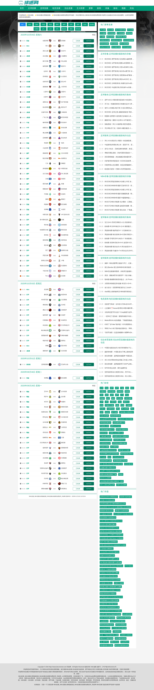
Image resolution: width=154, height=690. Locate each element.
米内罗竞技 (44, 300)
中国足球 (103, 391)
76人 (46, 276)
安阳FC (63, 92)
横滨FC (63, 66)
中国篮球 (129, 405)
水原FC (46, 97)
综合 (119, 402)
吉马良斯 (64, 391)
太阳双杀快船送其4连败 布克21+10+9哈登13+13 (116, 283)
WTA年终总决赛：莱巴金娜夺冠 (113, 368)
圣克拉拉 (45, 432)
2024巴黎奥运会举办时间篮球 (109, 453)
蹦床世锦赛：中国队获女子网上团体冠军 (116, 352)
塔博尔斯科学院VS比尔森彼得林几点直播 (113, 545)
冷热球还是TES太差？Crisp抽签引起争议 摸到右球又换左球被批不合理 (116, 312)
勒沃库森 (45, 158)
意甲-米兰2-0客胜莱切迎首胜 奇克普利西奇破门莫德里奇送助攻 (116, 100)
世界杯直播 (74, 680)
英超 (27, 41)
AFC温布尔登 (65, 214)
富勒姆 (63, 40)
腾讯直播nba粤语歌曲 (123, 618)
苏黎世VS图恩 (118, 583)
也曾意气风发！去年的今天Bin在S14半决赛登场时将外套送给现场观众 (116, 304)
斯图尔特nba (115, 642)
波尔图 (63, 396)
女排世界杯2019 (105, 443)
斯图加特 (45, 189)
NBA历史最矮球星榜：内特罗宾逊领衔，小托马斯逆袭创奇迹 (116, 271)
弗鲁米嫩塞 (64, 335)
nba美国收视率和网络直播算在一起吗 (111, 481)
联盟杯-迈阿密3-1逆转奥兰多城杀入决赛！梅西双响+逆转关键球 (116, 116)
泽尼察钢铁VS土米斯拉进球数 (109, 600)
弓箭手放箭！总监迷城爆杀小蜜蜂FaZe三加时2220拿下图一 (116, 332)
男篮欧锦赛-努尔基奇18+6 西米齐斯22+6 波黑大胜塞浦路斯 (116, 234)
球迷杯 (121, 474)
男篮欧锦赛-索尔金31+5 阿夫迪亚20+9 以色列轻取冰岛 (116, 246)
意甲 (116, 388)
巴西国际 (45, 320)
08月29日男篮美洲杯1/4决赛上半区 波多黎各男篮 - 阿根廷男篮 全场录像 (116, 189)
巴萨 (101, 412)
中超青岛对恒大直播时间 (120, 436)
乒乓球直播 (120, 33)
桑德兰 (63, 199)
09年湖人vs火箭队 (124, 450)
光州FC (46, 71)
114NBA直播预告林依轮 (114, 676)
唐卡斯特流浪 (44, 219)
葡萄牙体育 (64, 412)
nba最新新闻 (104, 621)
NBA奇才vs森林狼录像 (43, 678)
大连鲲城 (64, 133)
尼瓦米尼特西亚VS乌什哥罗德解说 (110, 611)
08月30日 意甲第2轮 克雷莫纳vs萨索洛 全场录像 (116, 75)
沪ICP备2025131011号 (109, 667)
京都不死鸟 (44, 112)
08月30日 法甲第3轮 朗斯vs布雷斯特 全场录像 (116, 63)
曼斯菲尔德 (64, 250)
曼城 (113, 398)
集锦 (115, 8)
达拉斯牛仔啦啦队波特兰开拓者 (110, 471)
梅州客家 (45, 122)
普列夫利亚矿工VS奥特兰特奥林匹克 (111, 535)
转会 (127, 395)
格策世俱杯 (103, 433)
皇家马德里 (111, 391)
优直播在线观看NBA (111, 678)
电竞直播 (56, 8)
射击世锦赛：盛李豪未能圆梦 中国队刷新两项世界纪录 (116, 356)
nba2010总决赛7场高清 (117, 621)
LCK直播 (103, 33)
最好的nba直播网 (105, 478)
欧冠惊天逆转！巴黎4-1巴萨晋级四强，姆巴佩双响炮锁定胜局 (116, 169)
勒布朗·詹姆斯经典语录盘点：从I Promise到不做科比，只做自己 (116, 279)
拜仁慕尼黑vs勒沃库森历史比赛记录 (111, 464)
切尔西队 (119, 398)
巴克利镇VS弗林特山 (106, 548)
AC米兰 (102, 409)
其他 (132, 8)
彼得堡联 (64, 225)
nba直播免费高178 (119, 422)
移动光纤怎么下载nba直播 (96, 678)
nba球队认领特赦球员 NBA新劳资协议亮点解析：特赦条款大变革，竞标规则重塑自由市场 (116, 291)
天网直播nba (117, 631)
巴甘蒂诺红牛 (65, 325)
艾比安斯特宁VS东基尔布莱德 (123, 514)
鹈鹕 (46, 346)
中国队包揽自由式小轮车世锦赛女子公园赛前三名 (116, 348)
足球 (101, 388)
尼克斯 (63, 276)
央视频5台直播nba (126, 635)
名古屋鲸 (45, 56)
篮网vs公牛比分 (115, 426)
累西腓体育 (44, 335)
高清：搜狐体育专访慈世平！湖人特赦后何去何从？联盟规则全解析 (116, 275)
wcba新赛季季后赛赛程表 (108, 419)
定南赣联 (45, 138)
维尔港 (46, 245)
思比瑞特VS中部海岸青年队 (108, 576)
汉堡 (46, 179)
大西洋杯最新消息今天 (107, 429)
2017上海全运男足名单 (107, 485)
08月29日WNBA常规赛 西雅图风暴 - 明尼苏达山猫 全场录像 (116, 194)
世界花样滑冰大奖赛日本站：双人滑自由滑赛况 (116, 376)
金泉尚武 (45, 81)
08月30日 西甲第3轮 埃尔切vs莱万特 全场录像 (116, 71)
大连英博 (45, 148)
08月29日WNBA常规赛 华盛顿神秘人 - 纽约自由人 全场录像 (116, 198)
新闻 (99, 8)
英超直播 (44, 680)
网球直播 (129, 33)
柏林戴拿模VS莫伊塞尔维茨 (108, 604)
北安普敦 (64, 245)
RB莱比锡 (64, 168)
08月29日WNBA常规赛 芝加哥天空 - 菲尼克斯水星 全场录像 (116, 185)
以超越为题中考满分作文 (107, 467)
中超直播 (58, 680)
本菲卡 (46, 402)
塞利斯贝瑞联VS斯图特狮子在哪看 (110, 586)
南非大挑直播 (124, 43)
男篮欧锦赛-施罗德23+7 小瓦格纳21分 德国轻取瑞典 (116, 230)
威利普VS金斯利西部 (121, 510)
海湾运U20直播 (105, 47)
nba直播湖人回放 (105, 631)
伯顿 (62, 219)
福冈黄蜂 (45, 66)
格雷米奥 (64, 294)
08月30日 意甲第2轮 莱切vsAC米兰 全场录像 (116, 79)
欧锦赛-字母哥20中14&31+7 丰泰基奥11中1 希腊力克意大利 (116, 238)
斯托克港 (64, 230)
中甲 (27, 127)
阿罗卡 (46, 396)
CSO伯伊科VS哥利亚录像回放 (109, 552)
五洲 (122, 405)
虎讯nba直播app (121, 624)
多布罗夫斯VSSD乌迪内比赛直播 (110, 614)
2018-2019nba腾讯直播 (107, 618)
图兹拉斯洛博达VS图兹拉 (108, 593)
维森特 (63, 402)
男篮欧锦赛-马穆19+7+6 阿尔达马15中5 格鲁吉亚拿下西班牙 (116, 251)
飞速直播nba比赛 (124, 678)
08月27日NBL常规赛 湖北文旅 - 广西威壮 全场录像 (116, 210)
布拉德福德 (64, 255)
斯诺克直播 (110, 37)
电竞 (132, 388)
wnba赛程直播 (127, 614)
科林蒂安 (64, 320)
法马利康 (45, 422)
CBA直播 (31, 680)
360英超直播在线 (105, 422)
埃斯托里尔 (44, 412)
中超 (27, 122)
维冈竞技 (64, 240)
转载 (117, 405)
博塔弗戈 (45, 305)
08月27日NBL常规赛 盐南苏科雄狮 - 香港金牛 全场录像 (116, 206)
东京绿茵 (64, 351)
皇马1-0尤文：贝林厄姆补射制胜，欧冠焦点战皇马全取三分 (116, 149)
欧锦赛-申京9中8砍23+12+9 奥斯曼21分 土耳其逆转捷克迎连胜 (116, 226)
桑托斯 (46, 294)
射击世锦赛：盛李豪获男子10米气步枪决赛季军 (116, 364)
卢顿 (62, 260)
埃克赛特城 (64, 235)
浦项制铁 (45, 86)
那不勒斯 (114, 412)
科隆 (62, 184)
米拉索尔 (45, 325)
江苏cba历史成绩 (118, 457)
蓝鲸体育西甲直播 (105, 460)
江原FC (46, 92)
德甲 (27, 153)
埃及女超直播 (104, 43)
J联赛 (28, 51)
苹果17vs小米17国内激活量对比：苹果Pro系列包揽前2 (116, 328)
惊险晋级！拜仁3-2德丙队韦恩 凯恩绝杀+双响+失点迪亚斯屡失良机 (116, 124)
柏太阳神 (45, 107)
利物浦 (127, 391)
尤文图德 (64, 300)
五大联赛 (81, 8)
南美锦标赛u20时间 (127, 453)
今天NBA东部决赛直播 (119, 628)
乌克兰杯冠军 (104, 415)
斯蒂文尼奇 (44, 260)
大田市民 (64, 86)
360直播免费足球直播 (120, 460)
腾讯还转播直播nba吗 (121, 645)
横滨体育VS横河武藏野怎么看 (109, 559)
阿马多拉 (45, 417)
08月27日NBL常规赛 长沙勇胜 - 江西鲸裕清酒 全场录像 (116, 202)
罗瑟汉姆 (45, 255)
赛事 (91, 8)
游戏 (127, 388)
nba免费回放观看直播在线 (98, 676)
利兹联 (46, 143)
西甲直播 (51, 680)
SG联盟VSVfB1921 (106, 583)
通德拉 (63, 432)
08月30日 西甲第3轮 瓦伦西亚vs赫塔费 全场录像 (116, 59)
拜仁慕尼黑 (64, 173)
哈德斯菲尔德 (44, 230)
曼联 (46, 199)
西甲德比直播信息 (121, 429)
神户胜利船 (64, 102)
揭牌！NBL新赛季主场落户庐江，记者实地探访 (116, 263)
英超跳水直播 (104, 447)
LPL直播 (102, 30)
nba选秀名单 (125, 642)
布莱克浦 (45, 214)
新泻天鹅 (45, 61)
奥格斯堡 (45, 153)
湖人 (46, 46)
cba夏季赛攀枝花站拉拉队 (108, 450)
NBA (27, 46)
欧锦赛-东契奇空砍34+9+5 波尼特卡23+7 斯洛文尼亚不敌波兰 (116, 242)
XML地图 (93, 667)
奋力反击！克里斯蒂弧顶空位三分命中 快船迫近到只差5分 (116, 287)
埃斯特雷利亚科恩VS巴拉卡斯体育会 (111, 566)
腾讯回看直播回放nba (106, 624)
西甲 (111, 388)
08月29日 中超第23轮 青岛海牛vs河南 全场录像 (116, 87)
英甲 (27, 214)
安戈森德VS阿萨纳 (106, 514)
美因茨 (63, 179)
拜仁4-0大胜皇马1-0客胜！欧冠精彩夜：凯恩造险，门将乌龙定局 (116, 141)
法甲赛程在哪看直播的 (119, 443)
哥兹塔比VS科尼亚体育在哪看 (109, 573)
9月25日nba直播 (57, 678)
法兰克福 (45, 173)
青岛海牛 (64, 122)
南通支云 (45, 127)
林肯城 (46, 235)
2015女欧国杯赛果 (106, 440)
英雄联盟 (120, 391)
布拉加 (46, 407)
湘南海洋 (45, 351)
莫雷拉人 (45, 427)
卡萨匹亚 (64, 427)
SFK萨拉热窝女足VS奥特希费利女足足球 (112, 503)
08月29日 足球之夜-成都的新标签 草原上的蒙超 (116, 112)
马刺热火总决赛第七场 (116, 433)
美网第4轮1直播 (121, 37)
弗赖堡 (63, 163)
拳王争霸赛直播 (120, 30)
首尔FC (63, 97)
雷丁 (46, 250)
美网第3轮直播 (104, 40)
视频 (124, 8)
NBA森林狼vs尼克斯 (106, 645)
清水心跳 (45, 51)
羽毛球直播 (111, 33)
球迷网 (69, 667)
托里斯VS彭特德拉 (125, 497)
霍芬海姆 (45, 184)
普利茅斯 (45, 240)
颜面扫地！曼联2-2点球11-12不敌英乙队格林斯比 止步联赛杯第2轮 (116, 120)
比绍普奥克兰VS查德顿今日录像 (110, 590)
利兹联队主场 (104, 426)
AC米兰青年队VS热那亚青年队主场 (111, 521)
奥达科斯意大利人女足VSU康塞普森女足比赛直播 (115, 507)
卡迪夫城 (45, 271)
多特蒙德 (45, 168)
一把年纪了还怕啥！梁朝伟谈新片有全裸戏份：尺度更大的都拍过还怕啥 (116, 316)
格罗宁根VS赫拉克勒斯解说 (108, 541)
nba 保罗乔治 (104, 642)
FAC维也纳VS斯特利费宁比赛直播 (110, 562)
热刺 (62, 143)
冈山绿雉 (64, 61)
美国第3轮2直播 (116, 40)
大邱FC (63, 71)
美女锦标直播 (116, 47)
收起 (93, 35)
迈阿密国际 (44, 364)
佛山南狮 (45, 133)
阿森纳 (46, 204)
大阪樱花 (64, 56)
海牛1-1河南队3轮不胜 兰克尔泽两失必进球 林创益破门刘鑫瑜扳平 (116, 108)
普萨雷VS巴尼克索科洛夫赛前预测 (110, 531)
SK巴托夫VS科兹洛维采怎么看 (109, 607)
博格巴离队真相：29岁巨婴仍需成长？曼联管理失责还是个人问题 (116, 153)
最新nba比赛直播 (29, 678)
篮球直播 (44, 8)
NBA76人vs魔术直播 (106, 638)
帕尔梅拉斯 (44, 330)
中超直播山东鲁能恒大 (126, 412)
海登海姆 (64, 189)
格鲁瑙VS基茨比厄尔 (106, 510)
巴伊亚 (63, 305)
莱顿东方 (64, 271)
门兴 (46, 163)
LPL (122, 395)
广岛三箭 (45, 117)
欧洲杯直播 (66, 680)
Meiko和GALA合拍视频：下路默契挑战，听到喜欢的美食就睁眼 (116, 320)
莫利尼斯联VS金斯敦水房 (108, 517)
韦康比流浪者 (44, 265)
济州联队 (45, 76)
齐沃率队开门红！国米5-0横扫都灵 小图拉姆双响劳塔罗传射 (116, 128)
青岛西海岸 (64, 148)
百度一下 (44, 684)
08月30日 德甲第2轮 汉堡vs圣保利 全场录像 (116, 67)
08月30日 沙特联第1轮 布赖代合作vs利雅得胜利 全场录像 (116, 83)
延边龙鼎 (64, 138)
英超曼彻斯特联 (115, 415)
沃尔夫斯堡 (64, 153)
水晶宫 (63, 209)
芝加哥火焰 (64, 364)
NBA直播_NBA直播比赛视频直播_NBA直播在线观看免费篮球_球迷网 (74, 684)
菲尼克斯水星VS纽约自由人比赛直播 (111, 538)
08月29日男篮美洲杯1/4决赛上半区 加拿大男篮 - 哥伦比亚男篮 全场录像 (116, 181)
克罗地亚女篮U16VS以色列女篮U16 (111, 597)
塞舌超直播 (114, 43)
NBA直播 (24, 680)
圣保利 (63, 194)
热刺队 (107, 412)
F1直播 (102, 37)
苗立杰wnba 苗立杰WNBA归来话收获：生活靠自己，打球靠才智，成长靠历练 (116, 267)
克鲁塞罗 (64, 310)
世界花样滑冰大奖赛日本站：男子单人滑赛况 (116, 372)
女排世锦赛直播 (128, 40)
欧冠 (108, 398)
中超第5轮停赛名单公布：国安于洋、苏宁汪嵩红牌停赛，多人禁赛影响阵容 (116, 145)
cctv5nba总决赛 (105, 628)
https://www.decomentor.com (57, 667)
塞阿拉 (63, 340)
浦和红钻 (45, 102)
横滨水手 (64, 107)
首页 (22, 8)
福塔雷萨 (45, 315)
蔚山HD (63, 81)
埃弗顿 (46, 209)
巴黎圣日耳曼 (109, 405)
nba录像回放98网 (120, 638)
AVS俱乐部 (64, 417)
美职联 (28, 364)
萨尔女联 (103, 457)
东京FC (63, 51)
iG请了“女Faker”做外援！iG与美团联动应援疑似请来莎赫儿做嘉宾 (116, 324)
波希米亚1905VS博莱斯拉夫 (109, 497)
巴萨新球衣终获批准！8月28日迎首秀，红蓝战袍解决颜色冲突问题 (116, 161)
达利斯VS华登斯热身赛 (107, 500)
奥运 (117, 409)
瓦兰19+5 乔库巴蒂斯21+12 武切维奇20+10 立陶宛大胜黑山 (116, 222)
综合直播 (68, 8)
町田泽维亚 (64, 117)
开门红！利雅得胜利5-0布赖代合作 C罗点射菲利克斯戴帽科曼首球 (116, 104)
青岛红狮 (64, 127)
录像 (107, 8)
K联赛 (28, 71)
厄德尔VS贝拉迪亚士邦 (107, 555)
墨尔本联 (64, 346)
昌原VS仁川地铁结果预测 (108, 569)
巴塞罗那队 (128, 398)
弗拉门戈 (45, 310)
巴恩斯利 (64, 265)
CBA (106, 402)
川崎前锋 (64, 112)
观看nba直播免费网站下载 (108, 474)
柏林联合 (64, 158)
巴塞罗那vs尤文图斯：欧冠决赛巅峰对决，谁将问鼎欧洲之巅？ (116, 165)
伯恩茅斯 (45, 40)
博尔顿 (46, 225)
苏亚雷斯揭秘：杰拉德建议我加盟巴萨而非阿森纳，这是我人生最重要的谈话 (116, 157)
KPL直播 (130, 30)
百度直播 (50, 684)
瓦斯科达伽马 (65, 330)
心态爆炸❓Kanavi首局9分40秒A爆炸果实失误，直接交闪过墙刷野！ (116, 308)
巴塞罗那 (113, 402)
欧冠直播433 (128, 464)
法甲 (101, 402)
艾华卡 (46, 391)
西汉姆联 (64, 204)
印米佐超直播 (127, 47)
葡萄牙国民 (64, 407)
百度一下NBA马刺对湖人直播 (109, 635)
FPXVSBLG (128, 566)
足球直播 (32, 8)
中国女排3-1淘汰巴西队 (125, 419)
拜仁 (132, 409)
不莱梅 (46, 194)
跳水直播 (110, 30)
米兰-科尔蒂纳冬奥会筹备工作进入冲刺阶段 (116, 360)
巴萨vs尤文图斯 (121, 485)
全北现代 (64, 76)
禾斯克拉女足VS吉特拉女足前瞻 (110, 579)
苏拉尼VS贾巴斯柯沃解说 (108, 524)
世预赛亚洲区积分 (119, 440)
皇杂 (109, 457)
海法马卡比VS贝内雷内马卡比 (109, 528)
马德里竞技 (110, 409)
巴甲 (27, 294)
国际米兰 (126, 402)
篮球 (111, 395)
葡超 (27, 391)
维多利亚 (45, 340)
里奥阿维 (64, 422)
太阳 (62, 46)
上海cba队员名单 (105, 436)
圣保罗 (63, 315)
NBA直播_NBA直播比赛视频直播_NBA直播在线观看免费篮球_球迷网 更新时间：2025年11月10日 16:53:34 (57, 496)
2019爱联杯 (114, 447)
